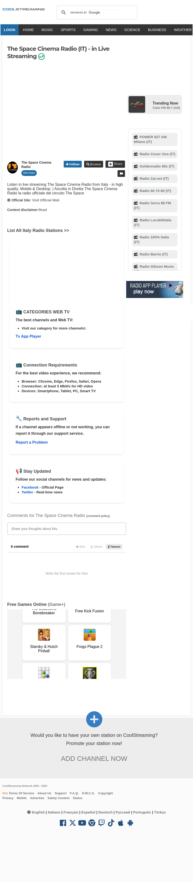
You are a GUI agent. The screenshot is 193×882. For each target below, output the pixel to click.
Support (61, 793)
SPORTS (69, 30)
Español (88, 812)
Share (115, 164)
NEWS (112, 30)
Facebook (30, 487)
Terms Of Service (21, 793)
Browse (95, 164)
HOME (29, 30)
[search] (96, 12)
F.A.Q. (74, 793)
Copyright (105, 793)
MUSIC (48, 30)
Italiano (54, 812)
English (38, 812)
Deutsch (105, 812)
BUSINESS (158, 30)
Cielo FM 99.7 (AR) (166, 108)
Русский (123, 812)
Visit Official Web (45, 200)
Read (43, 210)
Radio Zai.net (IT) (153, 178)
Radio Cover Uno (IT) (156, 154)
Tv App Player (28, 336)
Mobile (22, 798)
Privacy (7, 798)
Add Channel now (94, 758)
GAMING (91, 30)
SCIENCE (133, 30)
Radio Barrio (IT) (153, 254)
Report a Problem (32, 442)
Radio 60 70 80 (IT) (154, 191)
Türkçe (160, 812)
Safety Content (59, 798)
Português (142, 812)
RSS (5, 793)
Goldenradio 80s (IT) (156, 166)
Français (70, 812)
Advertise (37, 798)
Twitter (27, 492)
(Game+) (56, 604)
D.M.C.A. (88, 793)
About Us (44, 793)
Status (77, 798)
